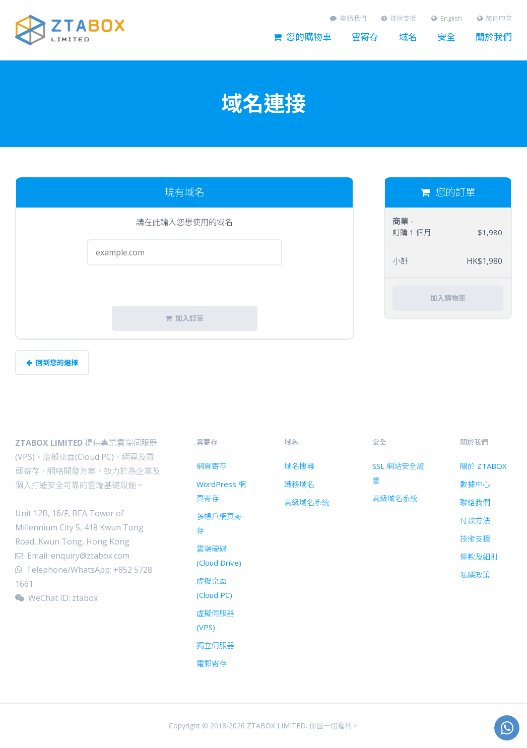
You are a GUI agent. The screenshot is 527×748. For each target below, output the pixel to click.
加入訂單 (184, 318)
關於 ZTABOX (483, 466)
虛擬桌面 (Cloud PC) (214, 588)
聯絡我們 (348, 18)
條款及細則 (479, 557)
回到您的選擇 (52, 362)
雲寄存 (365, 37)
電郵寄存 (211, 663)
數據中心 (475, 484)
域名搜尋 (299, 466)
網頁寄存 (211, 466)
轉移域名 (299, 484)
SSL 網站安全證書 (398, 473)
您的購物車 (302, 37)
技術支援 (399, 18)
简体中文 (494, 18)
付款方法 (475, 520)
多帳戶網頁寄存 (219, 523)
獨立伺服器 (215, 645)
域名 (408, 37)
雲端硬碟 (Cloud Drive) (218, 555)
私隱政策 (475, 575)
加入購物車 (448, 298)
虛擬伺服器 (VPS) (215, 620)
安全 (446, 37)
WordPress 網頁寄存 (221, 491)
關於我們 (494, 37)
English (446, 18)
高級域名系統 (307, 502)
